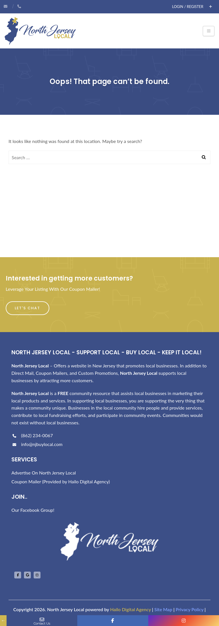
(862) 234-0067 (32, 435)
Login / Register (187, 6)
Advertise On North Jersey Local (43, 472)
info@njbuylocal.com (36, 444)
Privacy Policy (189, 609)
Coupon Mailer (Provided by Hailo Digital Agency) (60, 481)
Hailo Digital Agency (130, 609)
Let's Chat (27, 308)
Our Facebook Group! (32, 510)
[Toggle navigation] (208, 31)
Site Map (163, 609)
